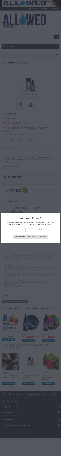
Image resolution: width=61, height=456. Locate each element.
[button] (20, 230)
